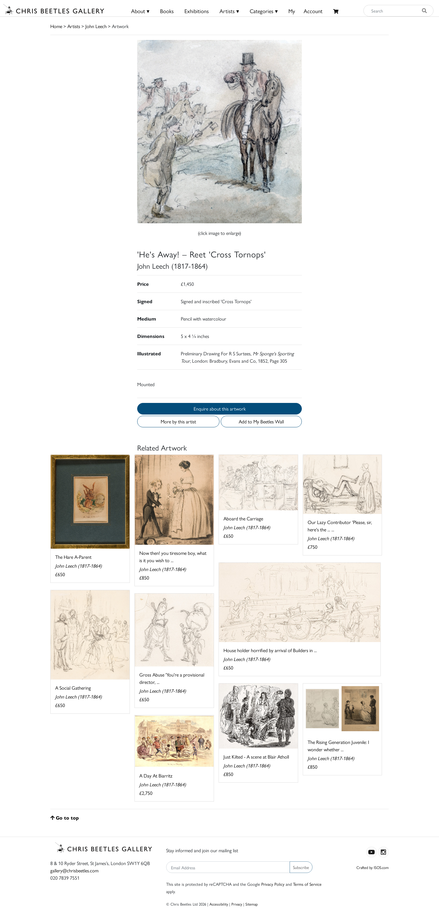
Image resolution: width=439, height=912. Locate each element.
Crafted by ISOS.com (372, 867)
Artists (73, 26)
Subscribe (301, 867)
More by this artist (178, 421)
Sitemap (251, 904)
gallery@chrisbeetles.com (74, 870)
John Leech (96, 26)
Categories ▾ (264, 11)
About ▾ (140, 11)
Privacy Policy (272, 884)
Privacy (236, 904)
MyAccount (305, 11)
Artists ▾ (229, 11)
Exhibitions (196, 11)
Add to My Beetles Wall (261, 421)
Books (167, 11)
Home (56, 26)
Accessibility (218, 904)
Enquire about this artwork (220, 408)
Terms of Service (307, 884)
